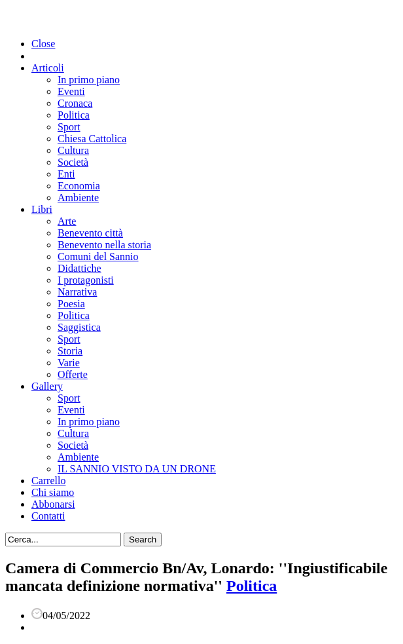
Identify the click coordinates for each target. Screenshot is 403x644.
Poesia (71, 303)
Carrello (48, 480)
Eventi (71, 91)
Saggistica (79, 327)
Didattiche (79, 268)
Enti (66, 174)
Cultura (73, 150)
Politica (74, 115)
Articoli (47, 67)
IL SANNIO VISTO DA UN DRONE (137, 468)
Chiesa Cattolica (92, 138)
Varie (69, 362)
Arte (67, 221)
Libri (41, 209)
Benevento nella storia (104, 244)
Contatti (48, 515)
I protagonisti (86, 280)
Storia (70, 350)
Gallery (47, 386)
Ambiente (78, 197)
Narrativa (77, 291)
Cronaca (75, 103)
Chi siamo (52, 492)
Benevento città (90, 232)
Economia (79, 185)
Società (73, 162)
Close (43, 43)
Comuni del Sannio (98, 256)
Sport (69, 126)
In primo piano (89, 79)
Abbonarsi (53, 504)
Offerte (73, 374)
